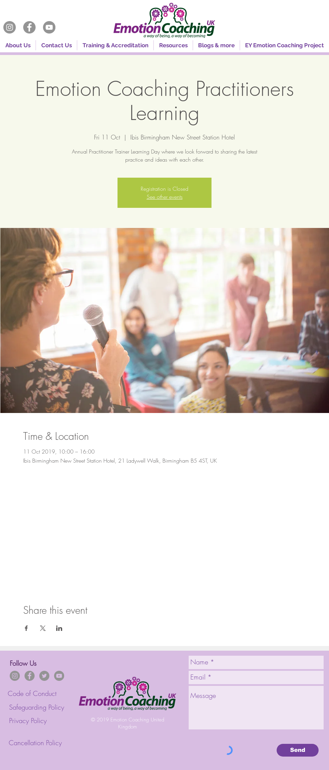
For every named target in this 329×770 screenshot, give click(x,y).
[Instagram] (9, 27)
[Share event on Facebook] (26, 628)
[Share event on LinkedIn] (59, 628)
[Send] (298, 750)
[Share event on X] (43, 628)
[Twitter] (44, 676)
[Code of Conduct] (32, 693)
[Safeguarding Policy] (36, 707)
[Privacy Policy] (28, 720)
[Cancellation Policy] (35, 743)
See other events (165, 196)
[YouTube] (49, 27)
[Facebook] (29, 27)
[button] (115, 45)
